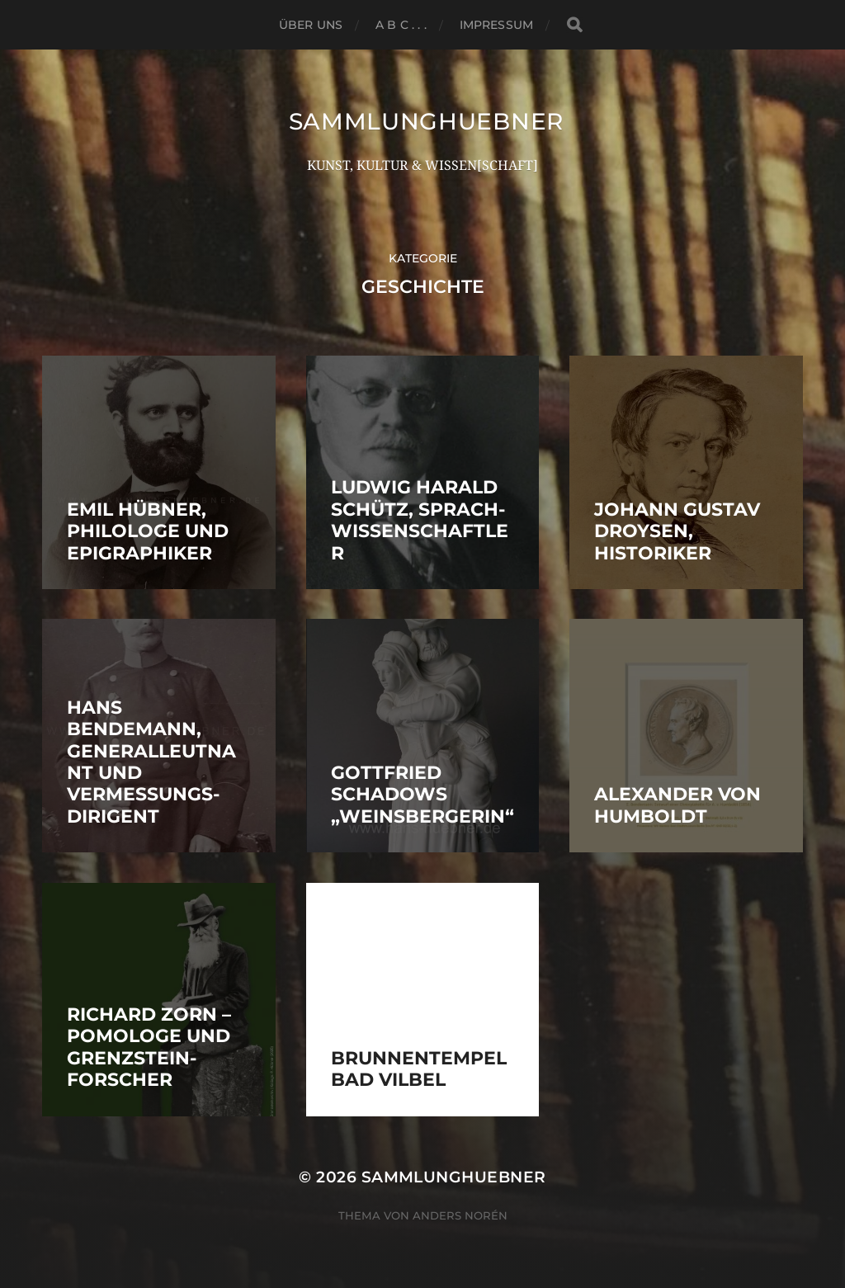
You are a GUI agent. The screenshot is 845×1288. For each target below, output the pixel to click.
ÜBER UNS (310, 24)
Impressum (496, 24)
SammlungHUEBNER (426, 121)
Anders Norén (460, 1215)
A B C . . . (401, 24)
